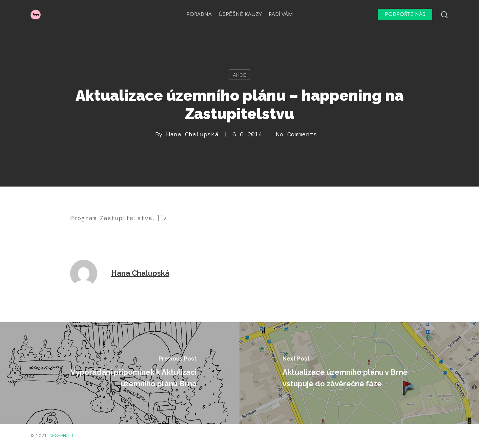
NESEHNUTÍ (61, 435)
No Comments (296, 134)
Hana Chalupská (192, 134)
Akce (239, 74)
